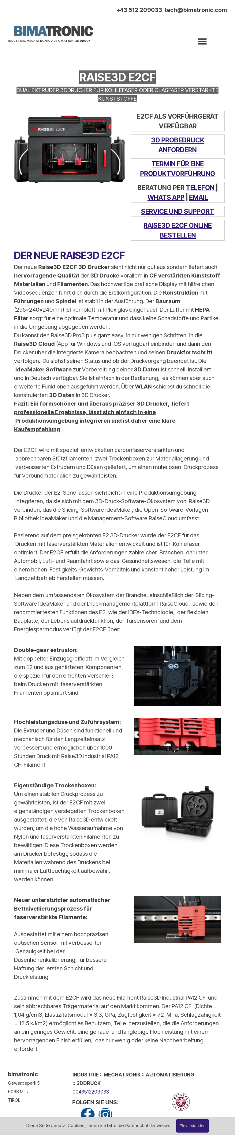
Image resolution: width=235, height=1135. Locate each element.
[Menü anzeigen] (202, 41)
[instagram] (105, 1115)
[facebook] (88, 1115)
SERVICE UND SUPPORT (177, 211)
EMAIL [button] (198, 197)
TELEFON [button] (201, 188)
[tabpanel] (51, 40)
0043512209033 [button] (91, 1092)
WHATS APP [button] (166, 197)
